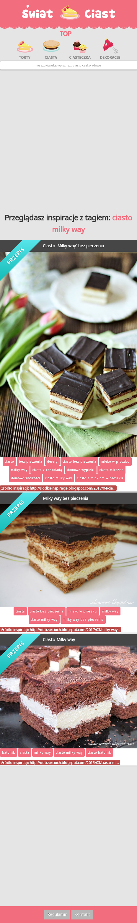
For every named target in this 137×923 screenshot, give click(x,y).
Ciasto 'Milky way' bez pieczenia (73, 245)
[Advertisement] (68, 139)
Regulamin (57, 914)
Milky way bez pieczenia (65, 498)
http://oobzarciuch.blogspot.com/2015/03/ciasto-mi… (74, 762)
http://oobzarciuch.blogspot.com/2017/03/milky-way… (75, 629)
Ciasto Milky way (59, 639)
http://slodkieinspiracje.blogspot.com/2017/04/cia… (72, 488)
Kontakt (82, 914)
